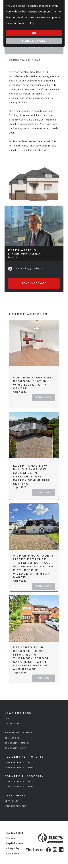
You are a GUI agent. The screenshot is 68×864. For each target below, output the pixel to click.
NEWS (8, 719)
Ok (34, 33)
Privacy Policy (12, 848)
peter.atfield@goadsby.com (29, 268)
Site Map (10, 838)
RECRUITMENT (12, 724)
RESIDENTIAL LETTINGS (17, 743)
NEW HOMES (11, 801)
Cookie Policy (12, 853)
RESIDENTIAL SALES (15, 748)
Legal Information (15, 843)
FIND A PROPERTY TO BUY (19, 762)
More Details (34, 40)
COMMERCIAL (12, 738)
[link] (48, 849)
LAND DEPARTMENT (15, 806)
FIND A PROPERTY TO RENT (19, 767)
